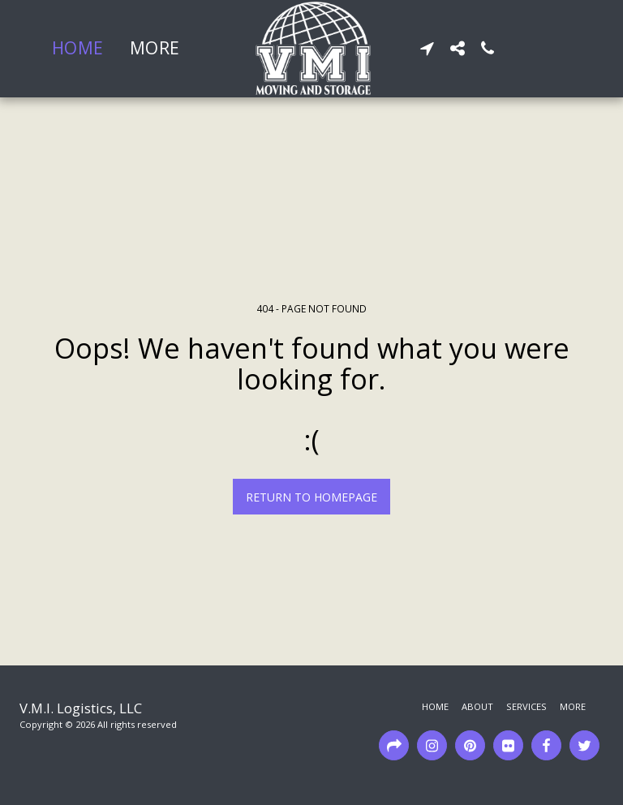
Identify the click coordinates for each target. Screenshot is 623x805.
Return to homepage (311, 497)
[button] (427, 48)
